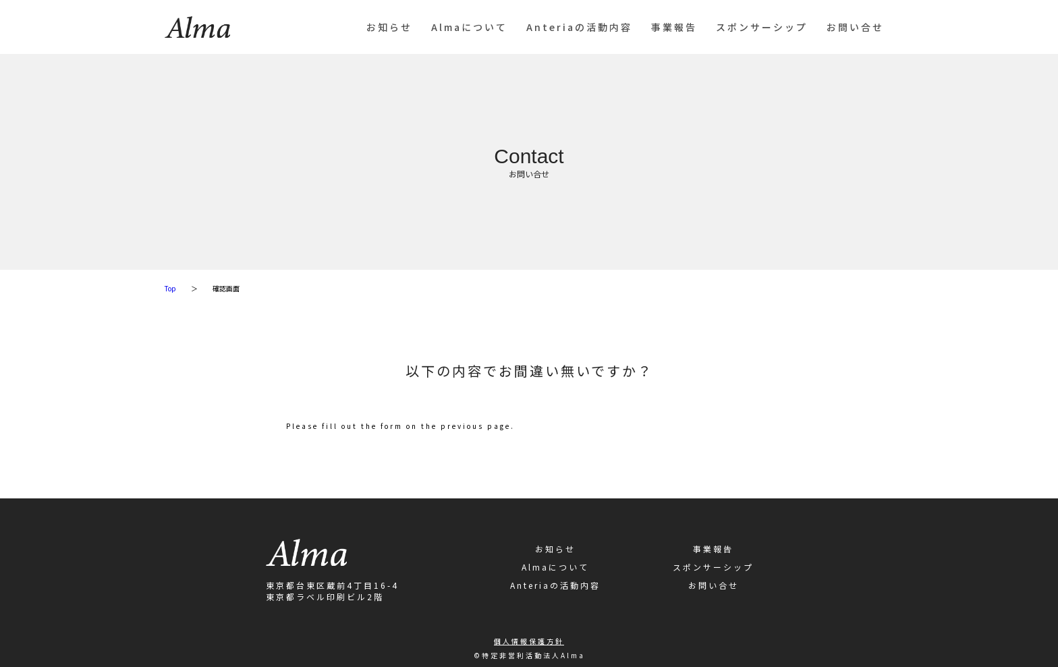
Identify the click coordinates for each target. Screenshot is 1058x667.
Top (170, 288)
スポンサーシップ (762, 27)
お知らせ (389, 27)
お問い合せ (855, 27)
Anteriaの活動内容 (579, 27)
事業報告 (674, 27)
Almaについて (469, 27)
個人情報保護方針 (529, 641)
